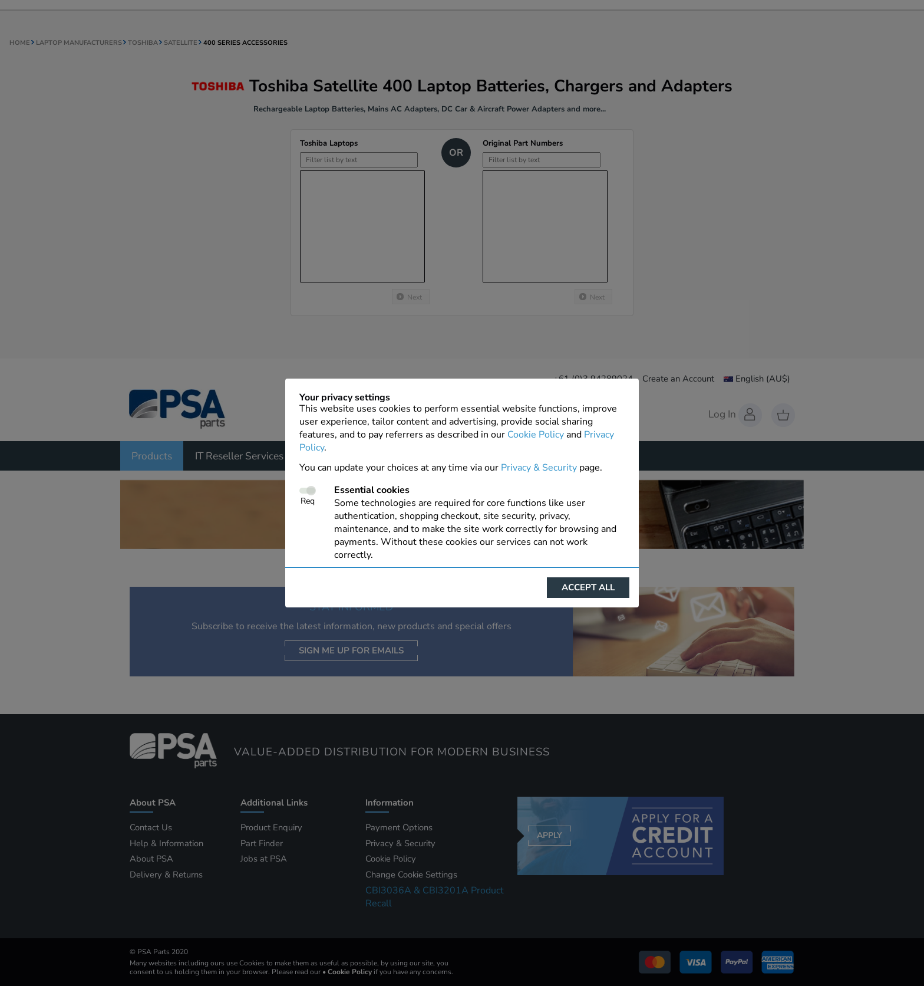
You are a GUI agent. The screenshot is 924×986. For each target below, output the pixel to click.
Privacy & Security (539, 467)
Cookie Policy (535, 434)
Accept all (588, 587)
